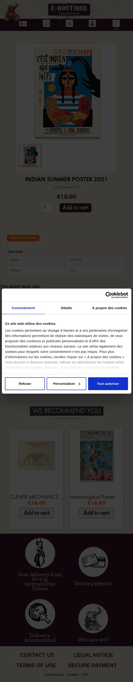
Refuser (25, 383)
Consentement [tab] (23, 308)
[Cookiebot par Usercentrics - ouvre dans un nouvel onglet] (108, 295)
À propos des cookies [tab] (109, 308)
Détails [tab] (66, 308)
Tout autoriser (108, 383)
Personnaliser (66, 383)
